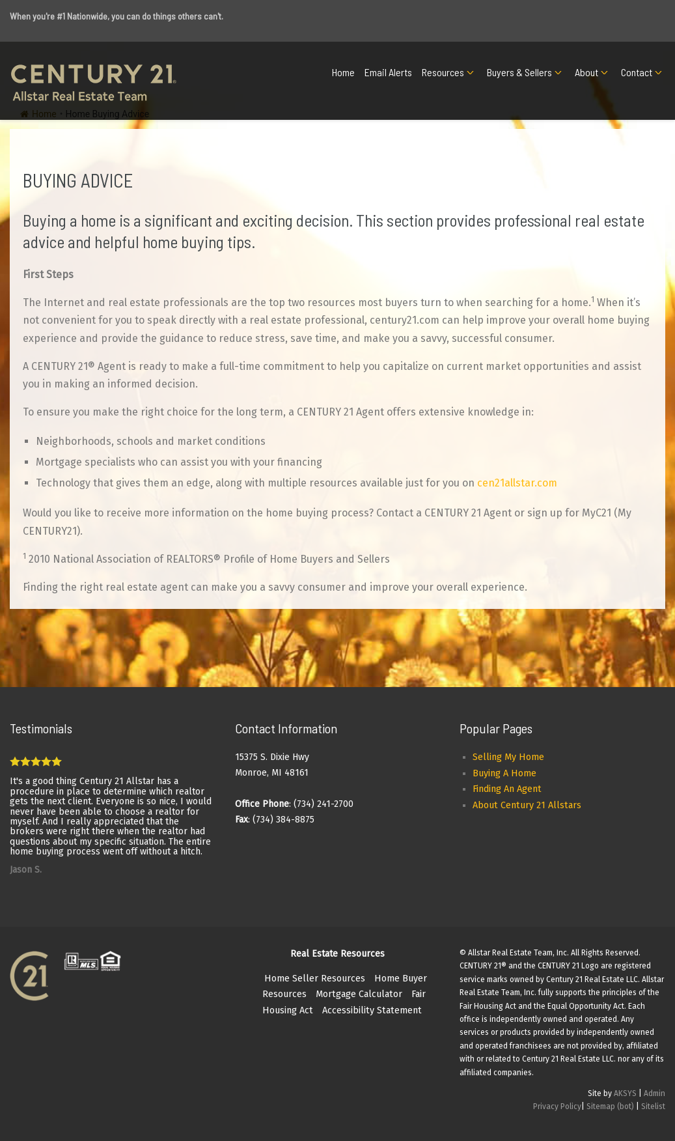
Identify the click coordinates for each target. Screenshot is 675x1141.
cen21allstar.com (517, 483)
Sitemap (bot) (610, 1106)
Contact (636, 72)
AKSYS (625, 1093)
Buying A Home (504, 773)
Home (343, 72)
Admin (654, 1093)
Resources (443, 72)
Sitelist (653, 1106)
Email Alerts (388, 72)
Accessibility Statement (372, 1010)
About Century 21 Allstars (527, 805)
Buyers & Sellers (519, 72)
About (586, 72)
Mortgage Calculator (359, 994)
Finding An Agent (507, 789)
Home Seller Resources (314, 978)
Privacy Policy (557, 1106)
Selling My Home (508, 757)
